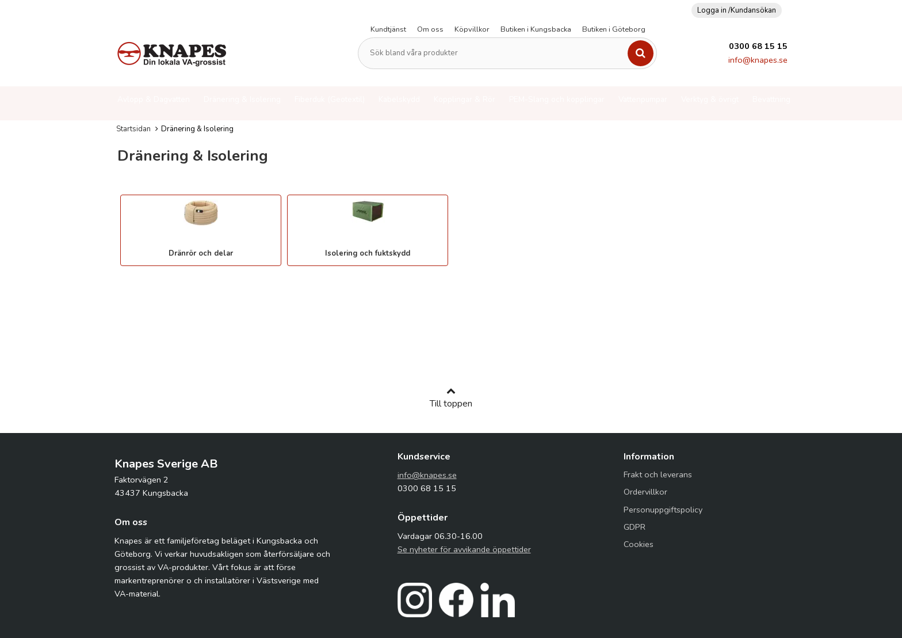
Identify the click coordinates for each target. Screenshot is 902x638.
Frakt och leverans (658, 474)
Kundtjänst (388, 29)
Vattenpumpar (642, 99)
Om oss (430, 29)
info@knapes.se (758, 60)
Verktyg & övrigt (710, 99)
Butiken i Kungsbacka (535, 29)
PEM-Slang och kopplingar (557, 99)
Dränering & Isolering (242, 99)
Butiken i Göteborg (613, 29)
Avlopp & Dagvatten (153, 99)
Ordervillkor (645, 492)
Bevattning (771, 99)
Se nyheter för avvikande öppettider (464, 549)
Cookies (638, 544)
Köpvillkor (472, 29)
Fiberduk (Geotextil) (330, 99)
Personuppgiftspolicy (663, 509)
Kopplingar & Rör (464, 99)
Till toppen (451, 398)
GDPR (634, 527)
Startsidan (133, 129)
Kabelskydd (399, 99)
